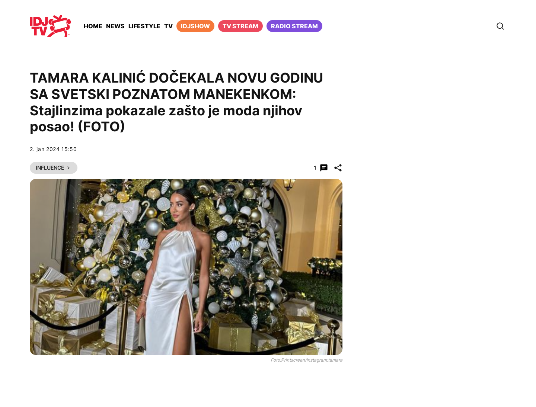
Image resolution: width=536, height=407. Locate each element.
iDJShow (195, 26)
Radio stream (294, 26)
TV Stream (240, 26)
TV (168, 26)
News (115, 26)
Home (93, 26)
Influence (53, 167)
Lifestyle (144, 26)
